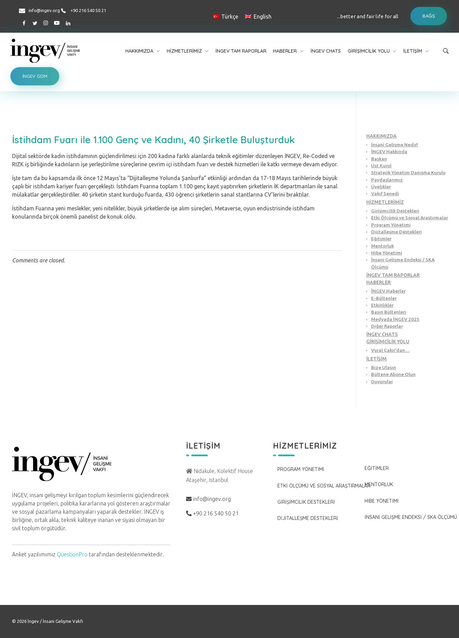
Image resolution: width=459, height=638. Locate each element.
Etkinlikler (382, 305)
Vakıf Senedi (385, 193)
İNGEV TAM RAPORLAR (393, 275)
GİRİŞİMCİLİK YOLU (387, 341)
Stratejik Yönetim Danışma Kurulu (408, 172)
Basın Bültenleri (388, 312)
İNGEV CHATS (382, 334)
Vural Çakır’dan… (390, 350)
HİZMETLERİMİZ (385, 202)
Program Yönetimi (391, 225)
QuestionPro (72, 554)
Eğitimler (381, 238)
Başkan (379, 158)
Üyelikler (381, 186)
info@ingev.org (44, 10)
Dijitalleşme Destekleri (396, 231)
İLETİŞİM (376, 359)
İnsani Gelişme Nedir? (394, 144)
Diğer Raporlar (387, 326)
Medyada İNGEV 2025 (395, 319)
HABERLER (378, 282)
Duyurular (382, 381)
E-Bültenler (384, 298)
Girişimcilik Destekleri (395, 210)
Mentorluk (382, 246)
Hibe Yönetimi (386, 252)
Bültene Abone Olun (393, 374)
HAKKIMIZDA (381, 136)
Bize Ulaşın (383, 367)
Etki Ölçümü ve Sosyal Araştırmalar (409, 217)
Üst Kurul (381, 165)
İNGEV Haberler (388, 291)
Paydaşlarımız (387, 179)
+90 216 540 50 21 (88, 10)
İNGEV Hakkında (389, 151)
